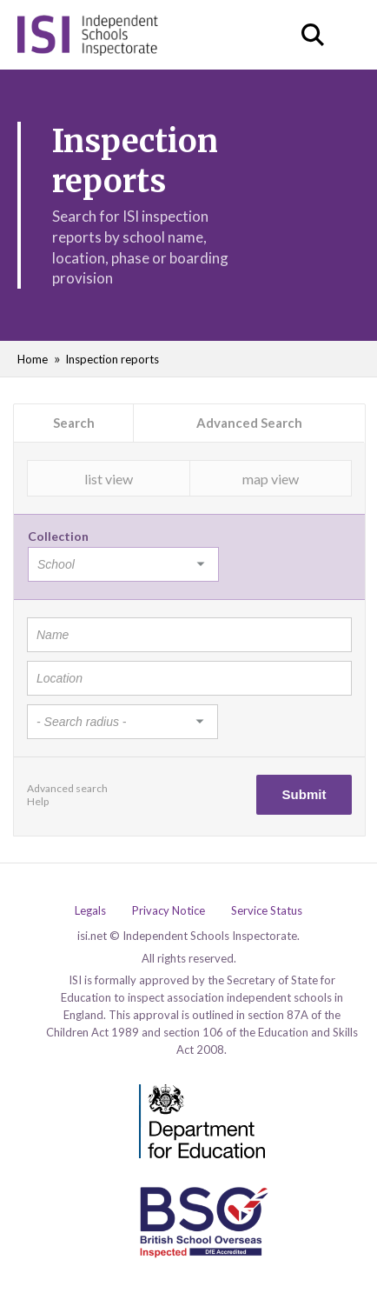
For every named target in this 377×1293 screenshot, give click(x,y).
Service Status (266, 910)
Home (32, 359)
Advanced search (67, 788)
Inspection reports (112, 359)
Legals (90, 910)
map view (270, 478)
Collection (58, 536)
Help (38, 801)
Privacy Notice (168, 910)
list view (108, 478)
